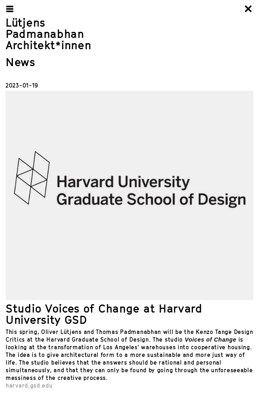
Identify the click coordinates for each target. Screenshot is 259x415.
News (20, 62)
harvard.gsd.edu (29, 385)
